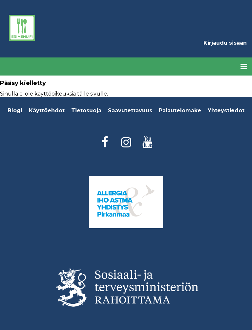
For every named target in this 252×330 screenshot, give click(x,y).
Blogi (15, 110)
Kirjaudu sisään (225, 43)
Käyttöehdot (47, 110)
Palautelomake (180, 110)
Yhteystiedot (226, 110)
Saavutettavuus (130, 110)
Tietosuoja (86, 110)
